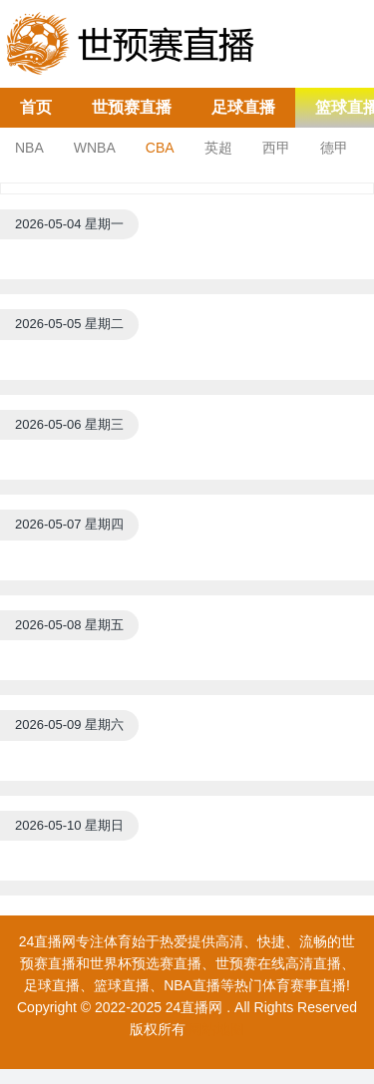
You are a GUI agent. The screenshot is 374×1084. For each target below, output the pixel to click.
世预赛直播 (132, 107)
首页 (36, 107)
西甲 (276, 148)
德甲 (334, 148)
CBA (160, 148)
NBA (29, 148)
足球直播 (243, 107)
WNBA (95, 148)
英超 (218, 148)
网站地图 (216, 1029)
